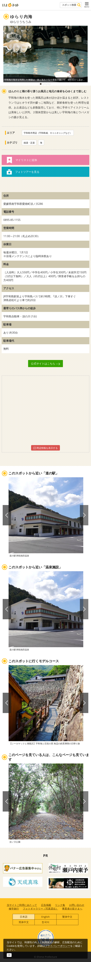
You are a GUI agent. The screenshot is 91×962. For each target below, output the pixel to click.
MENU (86, 5)
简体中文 (24, 922)
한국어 (45, 922)
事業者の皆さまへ (72, 908)
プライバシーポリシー (57, 945)
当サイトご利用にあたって (22, 905)
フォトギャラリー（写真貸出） (40, 908)
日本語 (23, 916)
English (45, 916)
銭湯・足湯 (29, 142)
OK (9, 955)
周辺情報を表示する (45, 448)
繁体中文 (67, 916)
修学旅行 (14, 908)
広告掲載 (46, 905)
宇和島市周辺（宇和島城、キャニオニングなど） (48, 132)
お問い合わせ (76, 905)
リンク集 (60, 905)
